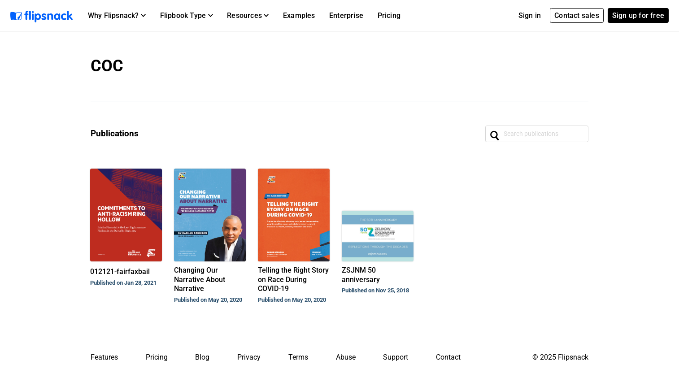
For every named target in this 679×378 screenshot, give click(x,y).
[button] (117, 16)
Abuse (346, 357)
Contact (448, 357)
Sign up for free (638, 15)
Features (104, 357)
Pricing (389, 15)
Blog (202, 357)
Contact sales (576, 15)
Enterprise (346, 15)
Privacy (249, 357)
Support (395, 357)
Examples (299, 15)
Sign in (529, 15)
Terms (298, 357)
